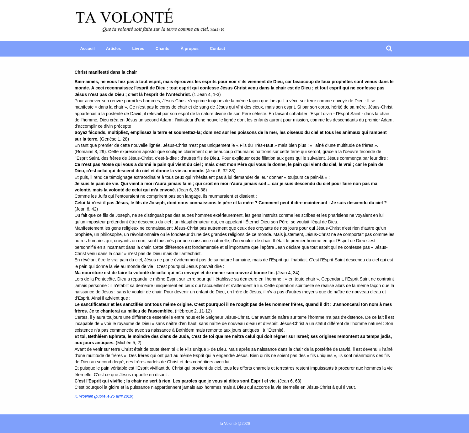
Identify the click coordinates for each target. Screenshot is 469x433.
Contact (217, 48)
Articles (113, 48)
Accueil (87, 48)
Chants (162, 48)
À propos (190, 48)
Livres (138, 48)
